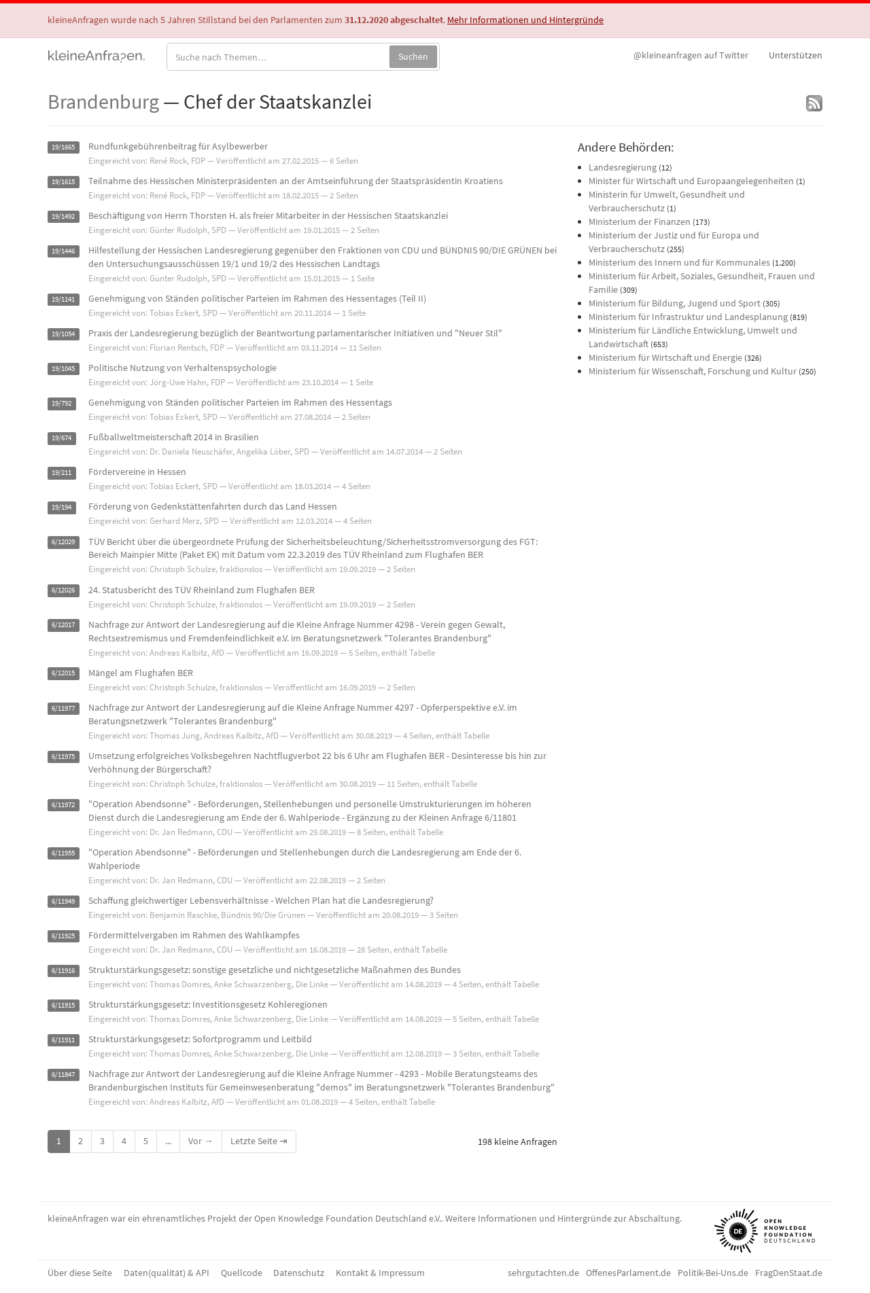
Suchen (413, 56)
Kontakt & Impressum (380, 1273)
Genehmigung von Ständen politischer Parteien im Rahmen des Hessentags (240, 402)
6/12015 (63, 673)
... (168, 1141)
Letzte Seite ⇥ (259, 1141)
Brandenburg (103, 101)
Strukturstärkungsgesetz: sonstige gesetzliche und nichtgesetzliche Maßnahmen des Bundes (274, 969)
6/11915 (63, 1005)
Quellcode (241, 1273)
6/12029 (63, 542)
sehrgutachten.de (543, 1273)
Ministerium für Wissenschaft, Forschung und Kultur (693, 371)
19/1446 (63, 251)
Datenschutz (298, 1273)
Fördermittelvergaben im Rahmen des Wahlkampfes (194, 935)
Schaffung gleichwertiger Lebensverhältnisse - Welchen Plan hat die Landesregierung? (261, 900)
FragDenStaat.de (788, 1273)
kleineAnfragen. (96, 55)
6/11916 (63, 970)
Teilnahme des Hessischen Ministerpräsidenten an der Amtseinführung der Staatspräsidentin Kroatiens (295, 181)
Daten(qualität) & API (166, 1273)
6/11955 (63, 853)
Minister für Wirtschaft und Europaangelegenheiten (691, 181)
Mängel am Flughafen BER (140, 673)
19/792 (61, 403)
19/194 (61, 507)
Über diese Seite (80, 1273)
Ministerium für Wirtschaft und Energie (665, 357)
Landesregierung (623, 167)
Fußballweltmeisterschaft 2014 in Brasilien (173, 437)
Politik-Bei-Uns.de (713, 1273)
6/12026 (63, 590)
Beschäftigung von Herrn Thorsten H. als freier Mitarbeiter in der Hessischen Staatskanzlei (268, 215)
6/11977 (63, 708)
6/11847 (63, 1074)
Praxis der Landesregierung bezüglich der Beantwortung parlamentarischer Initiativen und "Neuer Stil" (295, 333)
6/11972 (63, 804)
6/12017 (63, 625)
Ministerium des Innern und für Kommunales (679, 262)
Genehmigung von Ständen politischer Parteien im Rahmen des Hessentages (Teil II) (257, 298)
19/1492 (63, 216)
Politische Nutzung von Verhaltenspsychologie (182, 367)
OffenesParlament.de (628, 1273)
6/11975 (63, 756)
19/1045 (63, 368)
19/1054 (63, 334)
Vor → (200, 1141)
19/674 (61, 437)
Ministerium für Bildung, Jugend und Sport (675, 303)
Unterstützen (795, 55)
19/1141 (63, 299)
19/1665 (63, 147)
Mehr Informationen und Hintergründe (525, 20)
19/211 (61, 472)
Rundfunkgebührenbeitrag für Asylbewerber (178, 146)
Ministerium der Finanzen (640, 221)
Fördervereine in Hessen (137, 471)
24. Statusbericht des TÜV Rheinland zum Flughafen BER (201, 590)
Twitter (690, 55)
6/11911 (63, 1039)
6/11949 (63, 901)
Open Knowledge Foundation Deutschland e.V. (347, 1218)
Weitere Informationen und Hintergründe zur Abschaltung (562, 1218)
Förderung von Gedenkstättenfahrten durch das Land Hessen (212, 506)
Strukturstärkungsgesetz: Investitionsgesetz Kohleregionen (208, 1004)
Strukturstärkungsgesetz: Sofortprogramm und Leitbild (200, 1039)
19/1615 (63, 181)
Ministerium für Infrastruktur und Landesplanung (688, 317)
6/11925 (63, 936)
